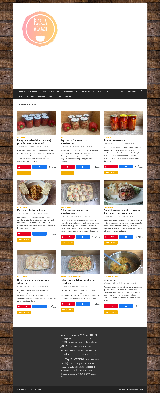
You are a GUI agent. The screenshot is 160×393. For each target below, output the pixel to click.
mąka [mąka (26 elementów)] (62, 359)
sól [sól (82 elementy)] (80, 370)
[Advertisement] (80, 72)
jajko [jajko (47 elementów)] (70, 346)
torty (51, 96)
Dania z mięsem (87, 91)
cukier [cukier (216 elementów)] (93, 335)
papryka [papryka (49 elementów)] (84, 363)
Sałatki (30, 96)
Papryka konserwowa (115, 140)
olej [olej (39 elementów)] (62, 363)
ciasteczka (54, 91)
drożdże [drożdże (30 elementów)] (71, 342)
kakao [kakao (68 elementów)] (75, 346)
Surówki (41, 96)
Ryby (21, 96)
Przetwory (133, 91)
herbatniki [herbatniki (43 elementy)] (90, 342)
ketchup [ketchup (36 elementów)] (81, 346)
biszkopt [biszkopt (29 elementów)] (63, 335)
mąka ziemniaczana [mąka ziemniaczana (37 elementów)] (92, 359)
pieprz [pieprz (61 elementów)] (91, 363)
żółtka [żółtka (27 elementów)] (62, 377)
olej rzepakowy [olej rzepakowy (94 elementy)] (72, 363)
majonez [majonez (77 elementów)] (65, 350)
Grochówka (110, 279)
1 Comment (83, 286)
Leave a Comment (43, 146)
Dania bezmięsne (70, 91)
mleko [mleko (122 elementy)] (84, 354)
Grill (109, 91)
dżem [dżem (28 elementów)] (76, 342)
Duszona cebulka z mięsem (31, 210)
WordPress (130, 390)
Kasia (34, 146)
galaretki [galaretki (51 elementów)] (82, 342)
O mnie (68, 96)
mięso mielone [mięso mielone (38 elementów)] (75, 355)
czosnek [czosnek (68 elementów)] (64, 341)
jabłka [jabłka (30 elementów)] (96, 342)
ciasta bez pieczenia (37, 91)
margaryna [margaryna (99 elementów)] (90, 350)
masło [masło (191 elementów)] (65, 354)
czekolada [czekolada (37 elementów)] (88, 339)
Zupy (60, 96)
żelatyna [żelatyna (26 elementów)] (93, 374)
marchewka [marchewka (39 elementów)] (80, 350)
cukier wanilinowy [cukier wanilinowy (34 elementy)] (78, 339)
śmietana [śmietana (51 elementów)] (71, 374)
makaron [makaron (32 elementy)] (72, 350)
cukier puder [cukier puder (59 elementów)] (66, 338)
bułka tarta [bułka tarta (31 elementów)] (75, 335)
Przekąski (119, 91)
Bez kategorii (65, 277)
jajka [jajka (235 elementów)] (64, 346)
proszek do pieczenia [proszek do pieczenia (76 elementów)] (85, 366)
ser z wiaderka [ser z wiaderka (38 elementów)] (65, 370)
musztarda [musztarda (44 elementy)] (93, 355)
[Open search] (141, 91)
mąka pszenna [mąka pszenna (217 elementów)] (74, 359)
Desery (100, 91)
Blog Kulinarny (35, 390)
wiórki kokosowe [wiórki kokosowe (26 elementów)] (87, 370)
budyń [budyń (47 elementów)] (68, 335)
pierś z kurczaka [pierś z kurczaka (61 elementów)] (67, 367)
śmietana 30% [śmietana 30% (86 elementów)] (83, 373)
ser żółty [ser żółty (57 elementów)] (74, 370)
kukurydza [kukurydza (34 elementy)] (88, 346)
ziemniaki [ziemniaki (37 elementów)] (64, 374)
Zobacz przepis (23, 172)
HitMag (140, 390)
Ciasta (22, 91)
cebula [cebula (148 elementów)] (84, 335)
